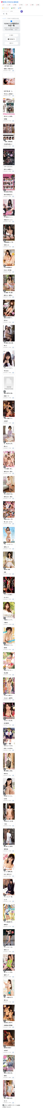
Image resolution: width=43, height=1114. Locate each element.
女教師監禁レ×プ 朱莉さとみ (10, 242)
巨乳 (37, 4)
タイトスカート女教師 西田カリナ (12, 947)
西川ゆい (6, 320)
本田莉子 (6, 421)
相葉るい (6, 68)
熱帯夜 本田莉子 (7, 1047)
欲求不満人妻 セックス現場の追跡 (12, 91)
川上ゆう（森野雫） (8, 698)
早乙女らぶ (6, 94)
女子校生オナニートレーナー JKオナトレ (13, 217)
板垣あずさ (9, 194)
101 (21, 4)
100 (31, 4)
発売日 (13, 8)
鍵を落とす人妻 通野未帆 (10, 846)
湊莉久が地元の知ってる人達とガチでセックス (15, 1073)
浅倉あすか (6, 219)
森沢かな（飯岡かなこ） (9, 295)
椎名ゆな (6, 773)
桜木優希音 (6, 723)
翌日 (11, 43)
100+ (14, 4)
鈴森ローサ (6, 396)
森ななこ (6, 446)
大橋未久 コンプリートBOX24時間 (12, 619)
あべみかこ (6, 597)
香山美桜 (6, 673)
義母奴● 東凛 (7, 569)
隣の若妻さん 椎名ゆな (9, 770)
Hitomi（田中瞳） (8, 270)
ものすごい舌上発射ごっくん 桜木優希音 (13, 720)
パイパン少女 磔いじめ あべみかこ (12, 594)
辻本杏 (5, 798)
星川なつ (15, 194)
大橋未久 (6, 622)
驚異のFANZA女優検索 (9, 2)
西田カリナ (6, 949)
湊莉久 (5, 1075)
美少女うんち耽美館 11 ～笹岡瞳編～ (12, 116)
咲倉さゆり (10, 68)
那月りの (6, 169)
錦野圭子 (6, 924)
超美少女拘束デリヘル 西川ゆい (11, 317)
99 (8, 4)
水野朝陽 (10, 1025)
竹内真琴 (6, 144)
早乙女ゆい (6, 370)
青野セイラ (6, 547)
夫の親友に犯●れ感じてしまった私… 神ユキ (14, 343)
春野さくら (10, 169)
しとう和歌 (11, 219)
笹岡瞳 (5, 119)
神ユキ (5, 345)
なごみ (5, 899)
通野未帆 (6, 849)
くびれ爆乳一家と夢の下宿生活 (11, 468)
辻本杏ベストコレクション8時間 (11, 796)
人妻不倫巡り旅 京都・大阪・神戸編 (12, 66)
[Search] (10, 11)
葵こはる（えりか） (8, 521)
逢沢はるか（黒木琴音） (9, 471)
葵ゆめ (5, 194)
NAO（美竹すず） (8, 874)
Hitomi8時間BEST (8, 267)
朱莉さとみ (6, 245)
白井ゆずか (11, 748)
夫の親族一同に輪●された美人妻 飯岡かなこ (14, 292)
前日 (11, 35)
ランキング (5, 8)
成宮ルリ (10, 144)
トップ (4, 18)
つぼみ (5, 824)
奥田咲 (5, 647)
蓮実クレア (6, 975)
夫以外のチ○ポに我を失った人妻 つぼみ (13, 821)
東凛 (5, 572)
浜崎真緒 (6, 1025)
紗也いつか (6, 748)
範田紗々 (11, 94)
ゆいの (5, 1101)
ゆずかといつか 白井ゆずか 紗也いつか (13, 745)
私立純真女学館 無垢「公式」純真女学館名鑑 (14, 191)
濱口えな (6, 1000)
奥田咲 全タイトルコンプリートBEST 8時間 (14, 645)
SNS (19, 8)
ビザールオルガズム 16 (9, 166)
